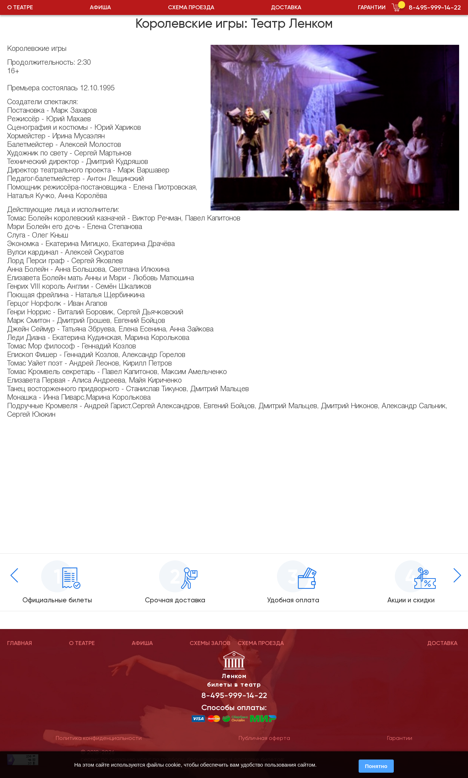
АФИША (100, 7)
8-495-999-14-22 (435, 7)
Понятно (376, 766)
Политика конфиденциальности (99, 738)
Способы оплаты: (234, 707)
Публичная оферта (264, 738)
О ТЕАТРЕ (20, 7)
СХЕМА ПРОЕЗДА (191, 7)
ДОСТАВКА (286, 7)
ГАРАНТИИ (372, 7)
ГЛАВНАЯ (19, 643)
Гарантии (399, 738)
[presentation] (14, 575)
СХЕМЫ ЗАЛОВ (210, 643)
